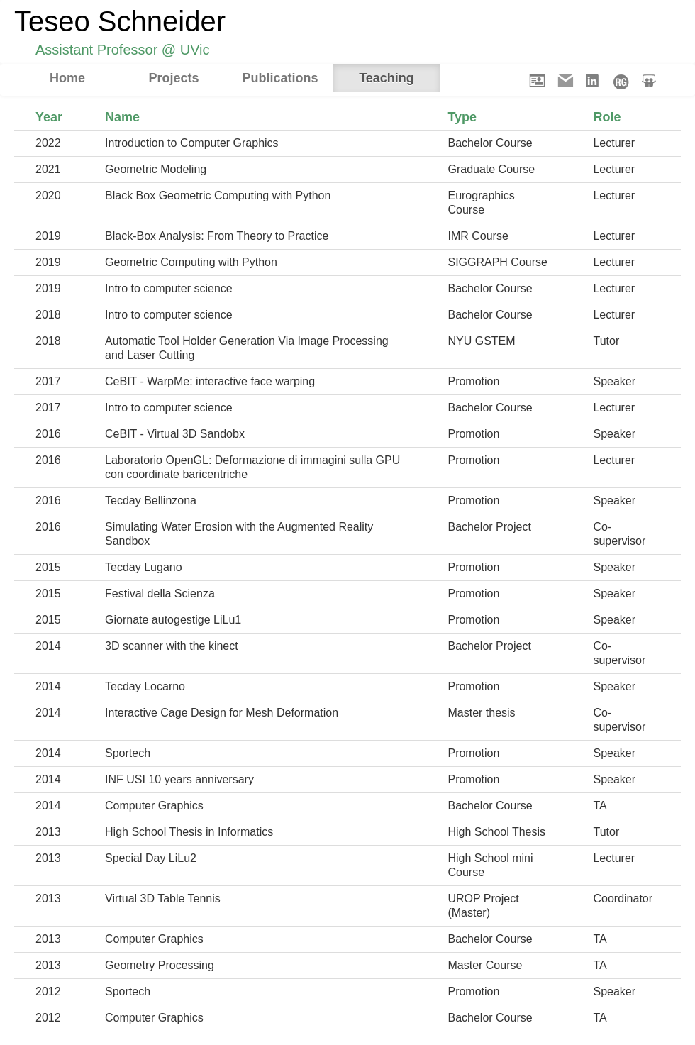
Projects (173, 78)
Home (67, 78)
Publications (280, 78)
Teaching (386, 78)
